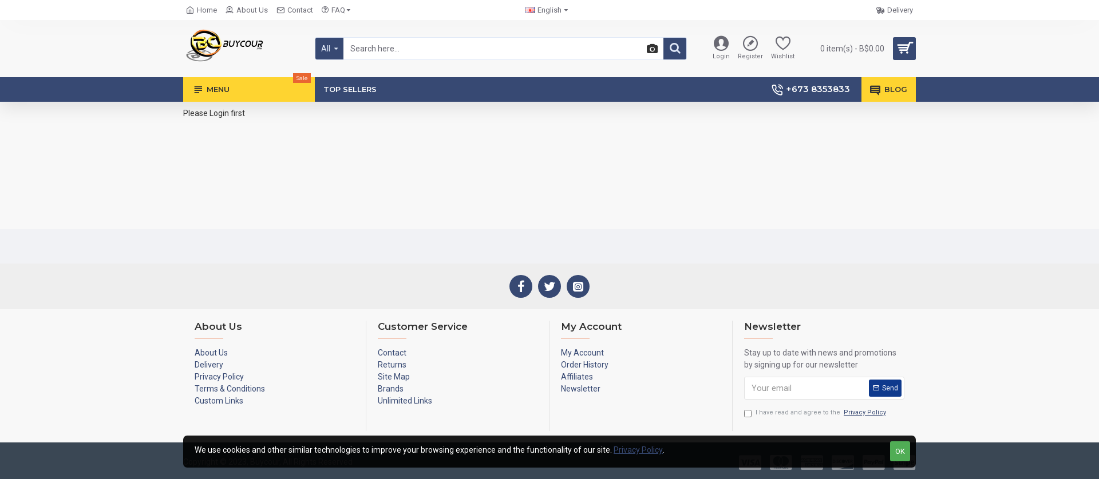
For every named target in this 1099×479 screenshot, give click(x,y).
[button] (650, 49)
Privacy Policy (638, 449)
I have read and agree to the (816, 413)
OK (900, 451)
